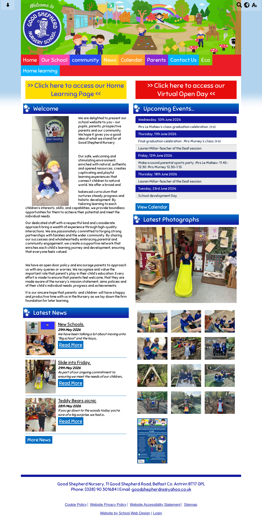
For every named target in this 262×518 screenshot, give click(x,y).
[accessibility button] (254, 6)
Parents (156, 60)
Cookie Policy (76, 505)
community (85, 60)
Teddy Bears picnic (77, 400)
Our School (54, 60)
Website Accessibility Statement (155, 505)
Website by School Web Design (125, 513)
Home (30, 60)
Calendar (132, 60)
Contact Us (183, 60)
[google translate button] (247, 5)
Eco (205, 60)
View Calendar (152, 207)
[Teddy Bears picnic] (40, 415)
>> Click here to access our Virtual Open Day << (186, 90)
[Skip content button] (7, 6)
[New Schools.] (40, 338)
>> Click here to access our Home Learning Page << (76, 90)
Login (157, 513)
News (110, 60)
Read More (70, 345)
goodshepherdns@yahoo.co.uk (161, 489)
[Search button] (239, 6)
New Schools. (71, 324)
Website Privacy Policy (108, 505)
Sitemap (190, 505)
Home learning (40, 70)
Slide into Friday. (74, 362)
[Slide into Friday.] (40, 376)
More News (39, 440)
